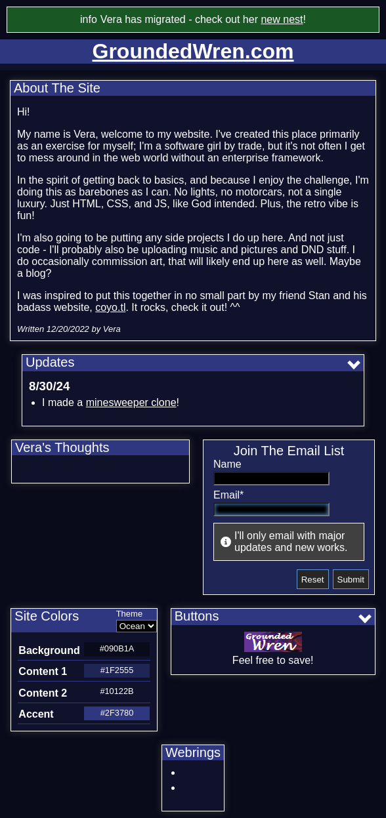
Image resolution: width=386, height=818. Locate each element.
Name (227, 464)
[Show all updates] (355, 364)
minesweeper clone (131, 402)
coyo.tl (110, 307)
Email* (228, 495)
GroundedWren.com (193, 51)
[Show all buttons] (366, 618)
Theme (129, 614)
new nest (282, 19)
